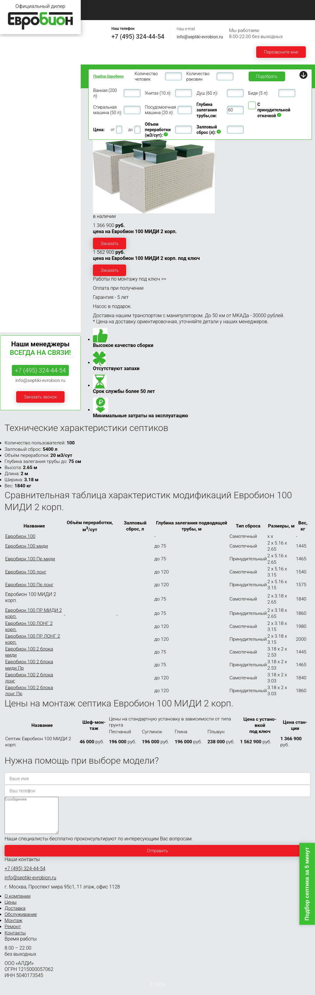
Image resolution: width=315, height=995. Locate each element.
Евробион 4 (14, 77)
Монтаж (99, 13)
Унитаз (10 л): (158, 93)
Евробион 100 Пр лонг (29, 584)
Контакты (173, 13)
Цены (176, 6)
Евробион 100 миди (26, 546)
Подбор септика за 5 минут (307, 883)
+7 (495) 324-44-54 (138, 36)
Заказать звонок (40, 396)
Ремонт (135, 13)
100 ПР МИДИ (15, 253)
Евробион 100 (16, 239)
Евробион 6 (14, 100)
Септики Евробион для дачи (30, 43)
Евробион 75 (15, 227)
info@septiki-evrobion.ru (200, 36)
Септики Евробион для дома (31, 55)
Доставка (212, 6)
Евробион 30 (15, 192)
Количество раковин (198, 76)
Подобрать (267, 76)
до (130, 129)
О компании (139, 6)
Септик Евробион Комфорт (29, 321)
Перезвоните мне (281, 52)
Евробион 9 (14, 135)
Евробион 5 (14, 89)
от (113, 129)
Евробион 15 (15, 170)
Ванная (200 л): (105, 93)
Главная (98, 6)
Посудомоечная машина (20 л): (160, 110)
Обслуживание (256, 6)
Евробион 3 (14, 66)
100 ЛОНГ (10, 259)
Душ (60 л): (207, 93)
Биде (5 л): (258, 93)
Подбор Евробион (108, 76)
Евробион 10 (15, 146)
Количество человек (146, 76)
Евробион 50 (15, 216)
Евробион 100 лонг (25, 572)
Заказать (110, 243)
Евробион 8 (14, 124)
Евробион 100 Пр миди (30, 559)
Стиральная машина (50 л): (107, 110)
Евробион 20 (15, 181)
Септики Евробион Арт (25, 286)
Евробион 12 (15, 158)
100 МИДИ (11, 247)
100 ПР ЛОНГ (14, 265)
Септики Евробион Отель (27, 298)
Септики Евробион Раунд (28, 275)
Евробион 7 (14, 112)
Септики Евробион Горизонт (31, 309)
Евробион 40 (15, 204)
